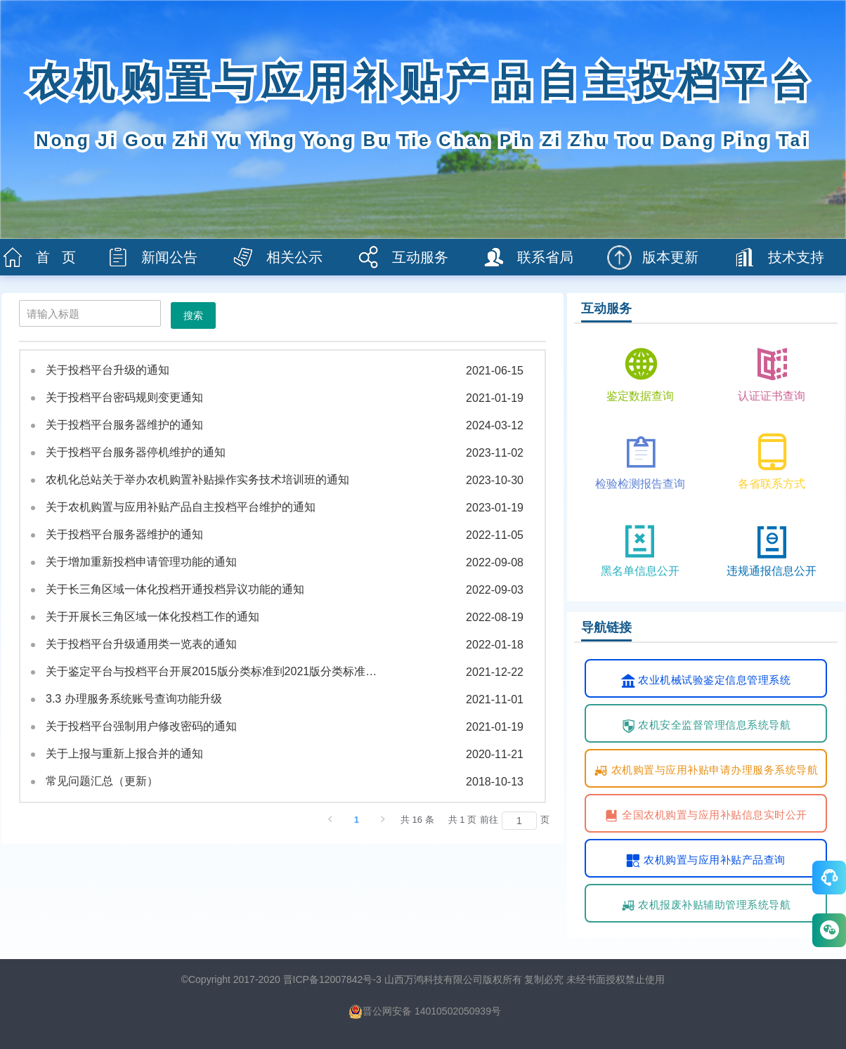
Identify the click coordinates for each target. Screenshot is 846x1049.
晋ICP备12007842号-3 (332, 979)
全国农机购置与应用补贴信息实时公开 (705, 816)
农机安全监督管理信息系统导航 (706, 726)
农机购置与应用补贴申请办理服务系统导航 (706, 771)
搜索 (193, 315)
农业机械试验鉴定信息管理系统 (706, 681)
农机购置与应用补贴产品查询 (705, 861)
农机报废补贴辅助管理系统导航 (706, 906)
